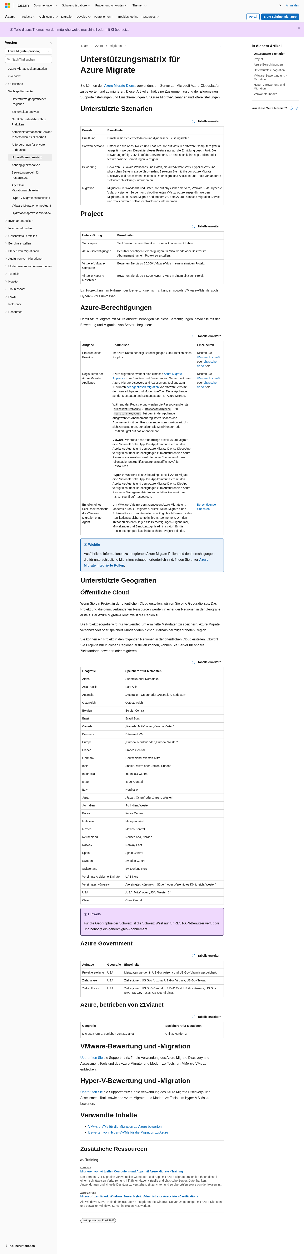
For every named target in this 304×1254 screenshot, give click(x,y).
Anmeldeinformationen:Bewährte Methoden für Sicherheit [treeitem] (31, 134)
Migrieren (116, 45)
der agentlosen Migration (143, 387)
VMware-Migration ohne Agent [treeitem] (31, 205)
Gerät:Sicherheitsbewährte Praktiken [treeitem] (29, 122)
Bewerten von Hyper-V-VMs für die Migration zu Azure (128, 1132)
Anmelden (292, 5)
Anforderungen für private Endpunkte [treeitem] (28, 147)
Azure (99, 45)
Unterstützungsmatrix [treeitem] (27, 157)
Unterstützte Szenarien (269, 53)
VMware (202, 357)
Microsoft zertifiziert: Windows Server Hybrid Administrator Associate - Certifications (139, 1196)
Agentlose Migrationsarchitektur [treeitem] (25, 188)
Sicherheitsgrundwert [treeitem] (25, 111)
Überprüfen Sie (91, 1057)
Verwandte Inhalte (265, 94)
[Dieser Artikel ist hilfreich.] (291, 108)
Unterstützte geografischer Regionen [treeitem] (29, 101)
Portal (253, 16)
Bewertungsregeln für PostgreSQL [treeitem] (25, 175)
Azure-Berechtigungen (268, 64)
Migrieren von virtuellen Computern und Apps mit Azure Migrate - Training (131, 1171)
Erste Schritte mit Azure (280, 16)
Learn (85, 45)
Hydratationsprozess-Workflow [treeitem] (31, 213)
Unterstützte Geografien (269, 70)
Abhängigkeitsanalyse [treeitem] (26, 165)
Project (258, 59)
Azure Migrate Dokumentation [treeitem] (27, 68)
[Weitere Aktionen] (220, 46)
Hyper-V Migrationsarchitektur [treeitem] (31, 198)
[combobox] (28, 51)
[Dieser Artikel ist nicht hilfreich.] (296, 108)
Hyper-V (214, 357)
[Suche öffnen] (280, 5)
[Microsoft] (7, 5)
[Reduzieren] (51, 42)
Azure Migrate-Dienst (119, 85)
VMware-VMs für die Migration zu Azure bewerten (125, 1126)
